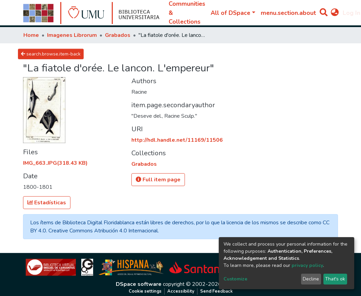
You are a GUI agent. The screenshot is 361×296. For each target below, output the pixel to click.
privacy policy (307, 265)
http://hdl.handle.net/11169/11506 (177, 140)
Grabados (117, 35)
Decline (311, 279)
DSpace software (139, 284)
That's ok (335, 279)
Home (31, 35)
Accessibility (180, 291)
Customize (235, 279)
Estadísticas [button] (46, 202)
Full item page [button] (158, 179)
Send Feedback (216, 291)
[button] (334, 12)
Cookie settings (145, 291)
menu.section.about (288, 13)
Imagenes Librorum (72, 35)
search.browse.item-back (51, 54)
